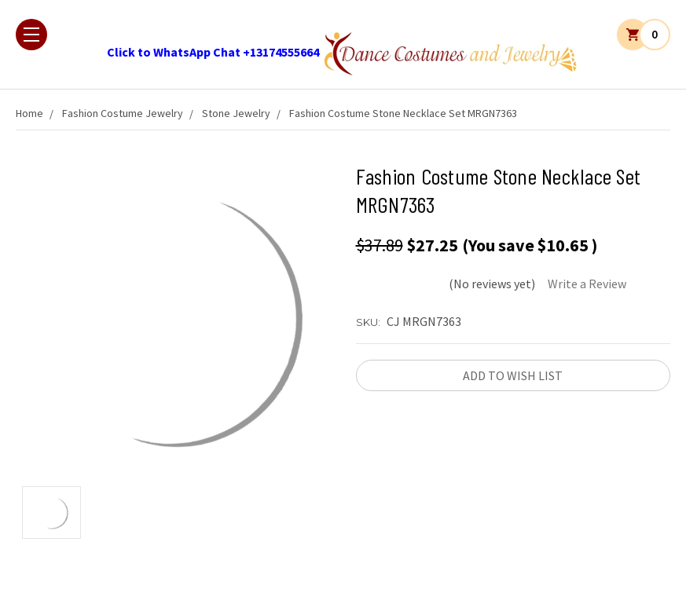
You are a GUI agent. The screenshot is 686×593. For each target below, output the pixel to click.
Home (29, 113)
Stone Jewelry (236, 113)
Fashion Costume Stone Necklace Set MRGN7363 (403, 113)
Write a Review (587, 283)
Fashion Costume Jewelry (122, 113)
